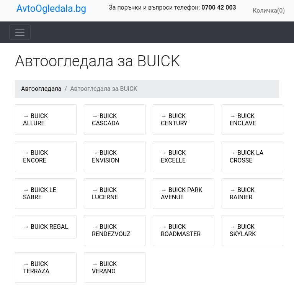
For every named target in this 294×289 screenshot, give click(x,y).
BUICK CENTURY (174, 119)
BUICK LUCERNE (105, 193)
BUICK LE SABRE (39, 193)
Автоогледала (41, 88)
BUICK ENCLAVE (243, 119)
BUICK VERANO (104, 267)
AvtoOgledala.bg (51, 8)
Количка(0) (269, 10)
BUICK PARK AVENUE (181, 193)
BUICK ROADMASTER (181, 230)
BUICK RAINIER (242, 193)
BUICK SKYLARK (243, 230)
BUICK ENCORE (35, 156)
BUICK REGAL (49, 226)
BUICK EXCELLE (173, 156)
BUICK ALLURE (35, 119)
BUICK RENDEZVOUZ (111, 230)
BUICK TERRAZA (36, 267)
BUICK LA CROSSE (246, 156)
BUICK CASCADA (105, 119)
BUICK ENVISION (105, 156)
